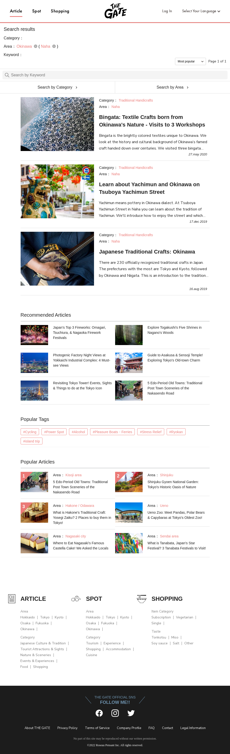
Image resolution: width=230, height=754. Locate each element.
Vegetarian (184, 617)
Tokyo (45, 617)
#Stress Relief (150, 432)
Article (16, 11)
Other (188, 643)
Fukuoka (42, 623)
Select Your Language (199, 10)
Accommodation (118, 649)
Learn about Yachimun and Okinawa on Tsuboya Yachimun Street (149, 188)
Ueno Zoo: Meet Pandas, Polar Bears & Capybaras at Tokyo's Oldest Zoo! (176, 515)
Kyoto (59, 617)
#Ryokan (176, 432)
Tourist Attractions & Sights (42, 649)
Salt (176, 643)
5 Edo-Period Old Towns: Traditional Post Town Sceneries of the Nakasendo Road (175, 388)
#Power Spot (54, 432)
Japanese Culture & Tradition (43, 643)
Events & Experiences (37, 661)
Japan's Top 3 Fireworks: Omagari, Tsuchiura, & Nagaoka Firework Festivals (79, 332)
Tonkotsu (158, 637)
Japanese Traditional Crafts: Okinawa (147, 252)
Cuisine (91, 655)
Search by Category (55, 87)
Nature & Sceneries (35, 655)
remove (35, 46)
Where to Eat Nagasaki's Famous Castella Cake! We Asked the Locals (80, 545)
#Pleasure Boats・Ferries (112, 432)
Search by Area (170, 87)
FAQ (152, 728)
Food (24, 666)
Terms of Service (97, 728)
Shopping (60, 11)
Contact (167, 728)
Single (156, 623)
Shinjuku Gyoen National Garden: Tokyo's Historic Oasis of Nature (173, 484)
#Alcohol (78, 432)
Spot (36, 11)
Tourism (92, 643)
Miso (174, 637)
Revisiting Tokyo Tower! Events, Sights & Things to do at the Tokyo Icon (82, 385)
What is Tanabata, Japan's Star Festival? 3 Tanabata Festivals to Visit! (177, 545)
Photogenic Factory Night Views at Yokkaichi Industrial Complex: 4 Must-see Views (81, 360)
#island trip (31, 441)
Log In (167, 10)
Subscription (161, 617)
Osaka (25, 623)
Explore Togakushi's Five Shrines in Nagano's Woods (175, 330)
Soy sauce (159, 643)
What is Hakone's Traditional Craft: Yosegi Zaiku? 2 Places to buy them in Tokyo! (82, 517)
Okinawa (27, 629)
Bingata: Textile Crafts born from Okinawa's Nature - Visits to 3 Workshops (152, 121)
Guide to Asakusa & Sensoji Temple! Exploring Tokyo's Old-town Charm (175, 357)
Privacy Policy (67, 728)
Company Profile (129, 728)
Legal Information (193, 728)
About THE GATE (37, 728)
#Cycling (30, 432)
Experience (112, 643)
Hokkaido (27, 617)
